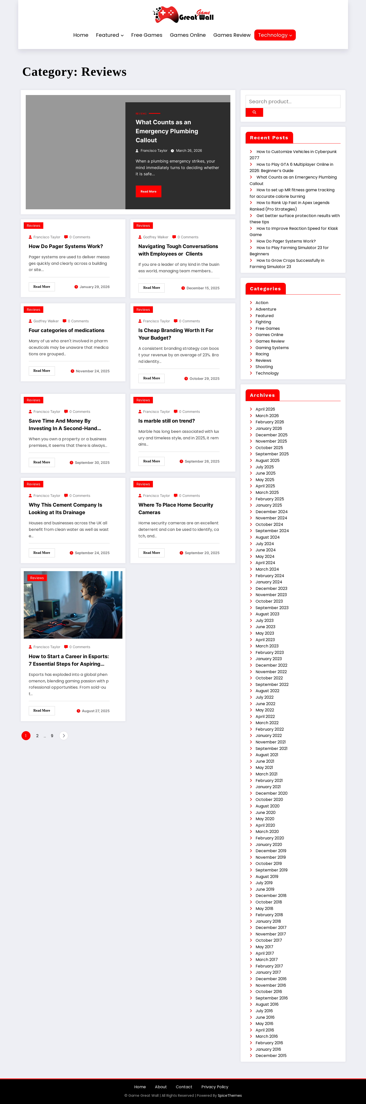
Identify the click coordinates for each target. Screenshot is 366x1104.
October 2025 (269, 448)
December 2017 (271, 927)
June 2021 (265, 761)
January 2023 (269, 659)
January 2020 (269, 844)
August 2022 (267, 691)
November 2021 (271, 742)
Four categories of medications (66, 330)
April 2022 (265, 716)
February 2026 (270, 422)
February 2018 (269, 915)
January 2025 (269, 505)
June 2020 (266, 812)
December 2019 (271, 851)
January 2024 (269, 582)
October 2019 (269, 863)
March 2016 (267, 1036)
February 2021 (269, 780)
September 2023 (272, 608)
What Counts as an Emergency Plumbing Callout (167, 131)
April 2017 (265, 953)
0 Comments (79, 237)
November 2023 (271, 595)
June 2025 (266, 473)
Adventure (266, 309)
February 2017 (269, 966)
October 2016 (269, 991)
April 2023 (265, 640)
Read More (148, 191)
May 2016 (264, 1023)
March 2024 (267, 569)
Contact (184, 1087)
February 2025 (270, 499)
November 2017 (271, 934)
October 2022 (269, 678)
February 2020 (270, 838)
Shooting (264, 367)
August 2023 (267, 614)
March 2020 (267, 831)
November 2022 (271, 672)
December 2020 (272, 793)
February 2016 (269, 1043)
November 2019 (271, 857)
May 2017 (264, 947)
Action (262, 303)
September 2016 (272, 998)
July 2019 (264, 883)
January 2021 (268, 787)
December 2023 (271, 588)
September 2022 (272, 684)
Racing (262, 354)
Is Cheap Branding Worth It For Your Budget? (175, 334)
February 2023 (270, 652)
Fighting (263, 322)
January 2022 (269, 735)
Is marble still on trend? (166, 421)
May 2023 (265, 633)
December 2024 (272, 512)
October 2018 (269, 902)
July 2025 (265, 467)
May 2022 (265, 710)
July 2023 (265, 620)
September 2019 (272, 870)
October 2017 (269, 940)
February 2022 (270, 729)
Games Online (188, 35)
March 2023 (267, 646)
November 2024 (271, 518)
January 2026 (269, 428)
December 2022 (271, 665)
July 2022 (265, 697)
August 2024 (268, 537)
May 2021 (264, 767)
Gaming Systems (272, 348)
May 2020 (265, 819)
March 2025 (267, 492)
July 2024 (265, 544)
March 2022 (267, 723)
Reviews (141, 113)
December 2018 (271, 895)
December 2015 (271, 1055)
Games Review (232, 35)
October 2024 (269, 524)
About (161, 1087)
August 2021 (267, 755)
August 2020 (268, 806)
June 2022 (265, 704)
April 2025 (265, 486)
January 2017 (268, 972)
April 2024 (265, 563)
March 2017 (267, 959)
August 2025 (268, 460)
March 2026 (267, 416)
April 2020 (265, 825)
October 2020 (269, 799)
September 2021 (272, 748)
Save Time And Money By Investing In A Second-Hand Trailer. (63, 425)
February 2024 (270, 576)
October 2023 (269, 601)
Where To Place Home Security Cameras (175, 508)
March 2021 (267, 774)
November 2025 (271, 441)
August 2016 (267, 1004)
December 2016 (271, 979)
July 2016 (264, 1011)
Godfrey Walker (155, 237)
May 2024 (265, 556)
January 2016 (268, 1049)
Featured (110, 35)
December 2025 (272, 435)
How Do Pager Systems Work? (66, 246)
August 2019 (267, 876)
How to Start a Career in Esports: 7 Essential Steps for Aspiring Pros (69, 660)
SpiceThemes (230, 1095)
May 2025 (265, 480)
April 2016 (265, 1030)
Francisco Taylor (154, 150)
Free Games (146, 35)
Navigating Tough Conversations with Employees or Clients (178, 250)
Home (80, 35)
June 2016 (265, 1017)
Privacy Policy (214, 1087)
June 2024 (266, 550)
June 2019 (265, 889)
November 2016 (271, 985)
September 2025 (272, 454)
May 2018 (264, 908)
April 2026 (265, 409)
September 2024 (272, 531)
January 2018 (268, 921)
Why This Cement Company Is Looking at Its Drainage (65, 508)
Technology (275, 35)
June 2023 (265, 627)
